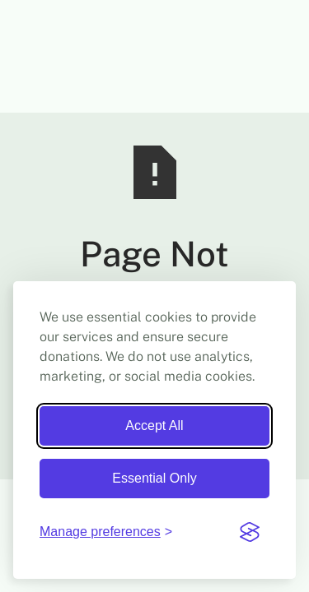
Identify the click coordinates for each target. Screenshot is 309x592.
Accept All (154, 425)
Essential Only (154, 478)
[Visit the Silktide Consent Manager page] (249, 532)
